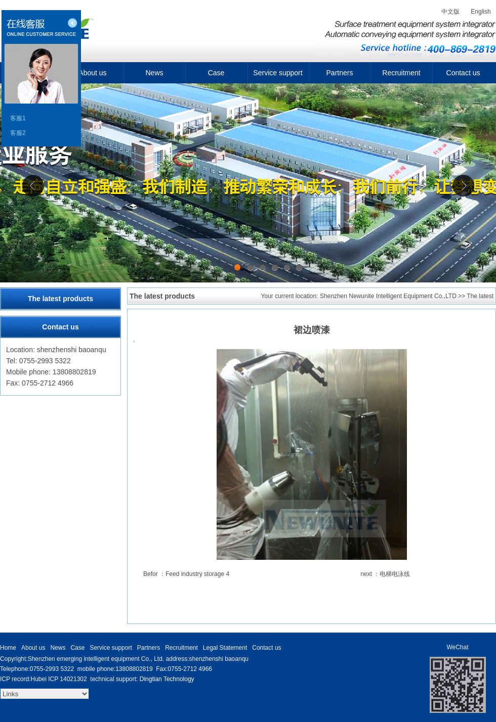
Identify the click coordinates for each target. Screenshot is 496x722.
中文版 (450, 11)
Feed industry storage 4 (197, 573)
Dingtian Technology (167, 679)
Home (8, 647)
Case (216, 73)
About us (92, 73)
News (154, 73)
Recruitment (401, 73)
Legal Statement (225, 647)
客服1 (18, 118)
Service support (277, 73)
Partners (339, 73)
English (480, 11)
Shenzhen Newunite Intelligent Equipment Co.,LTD (388, 296)
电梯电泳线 (395, 573)
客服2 (18, 132)
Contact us (463, 73)
